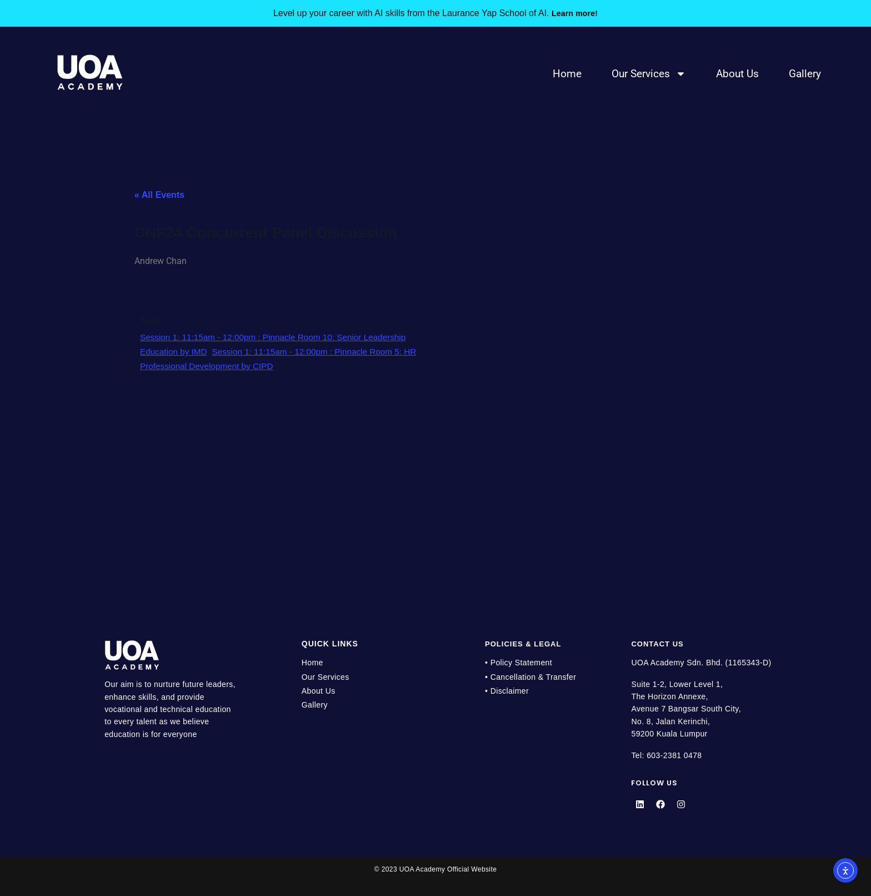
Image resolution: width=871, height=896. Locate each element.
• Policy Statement (518, 662)
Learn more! (574, 13)
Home (567, 73)
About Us (737, 73)
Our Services (649, 73)
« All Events (159, 195)
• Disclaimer (507, 690)
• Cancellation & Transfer (530, 677)
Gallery (805, 73)
